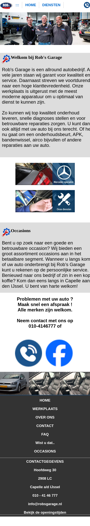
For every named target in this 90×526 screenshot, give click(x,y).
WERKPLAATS (44, 409)
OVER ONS (44, 417)
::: (17, 5)
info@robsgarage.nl (45, 504)
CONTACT (45, 426)
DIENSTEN (51, 5)
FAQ (45, 434)
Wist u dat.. (45, 443)
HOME (30, 5)
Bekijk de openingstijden (45, 512)
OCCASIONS (45, 451)
